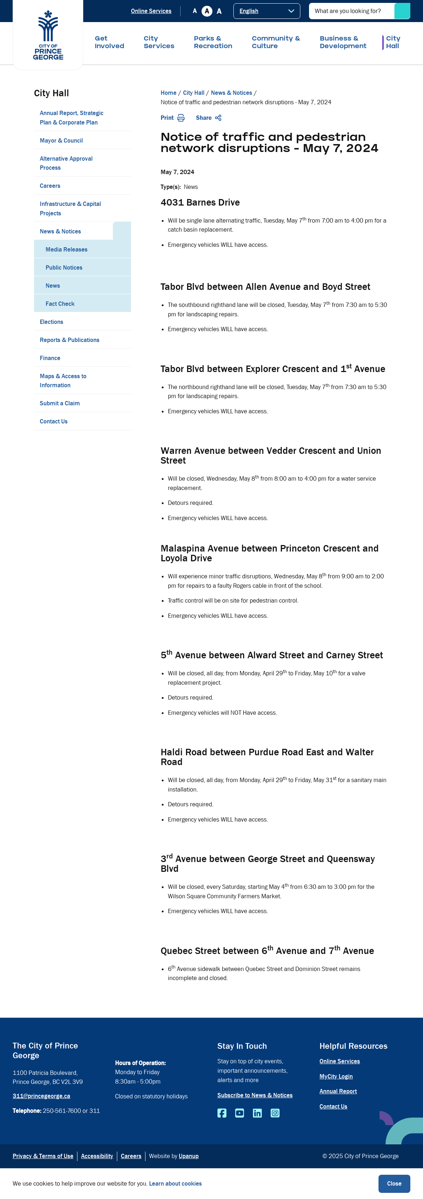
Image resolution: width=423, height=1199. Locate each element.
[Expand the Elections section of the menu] (122, 321)
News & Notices (60, 231)
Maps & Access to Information (63, 380)
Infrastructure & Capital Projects (70, 208)
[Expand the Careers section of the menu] (122, 185)
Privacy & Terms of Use (43, 1156)
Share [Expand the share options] (208, 118)
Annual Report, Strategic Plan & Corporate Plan (71, 117)
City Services (159, 43)
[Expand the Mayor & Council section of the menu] (122, 140)
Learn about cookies (175, 1183)
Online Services (151, 11)
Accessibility (97, 1156)
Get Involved (109, 43)
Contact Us (54, 421)
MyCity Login (336, 1076)
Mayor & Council (61, 140)
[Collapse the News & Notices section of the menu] (122, 231)
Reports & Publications (70, 340)
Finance (50, 358)
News (53, 286)
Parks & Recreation (213, 43)
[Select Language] (266, 11)
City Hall (393, 43)
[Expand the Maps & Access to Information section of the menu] (122, 380)
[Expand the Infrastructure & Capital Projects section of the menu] (122, 208)
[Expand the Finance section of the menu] (122, 358)
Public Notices (64, 267)
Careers (50, 186)
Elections (51, 322)
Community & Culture (276, 43)
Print (173, 118)
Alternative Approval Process (66, 163)
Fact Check (60, 304)
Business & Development (343, 43)
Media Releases (67, 249)
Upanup (189, 1156)
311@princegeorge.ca (41, 1096)
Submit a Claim (60, 403)
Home (169, 93)
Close (394, 1183)
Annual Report (338, 1091)
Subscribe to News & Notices (255, 1095)
